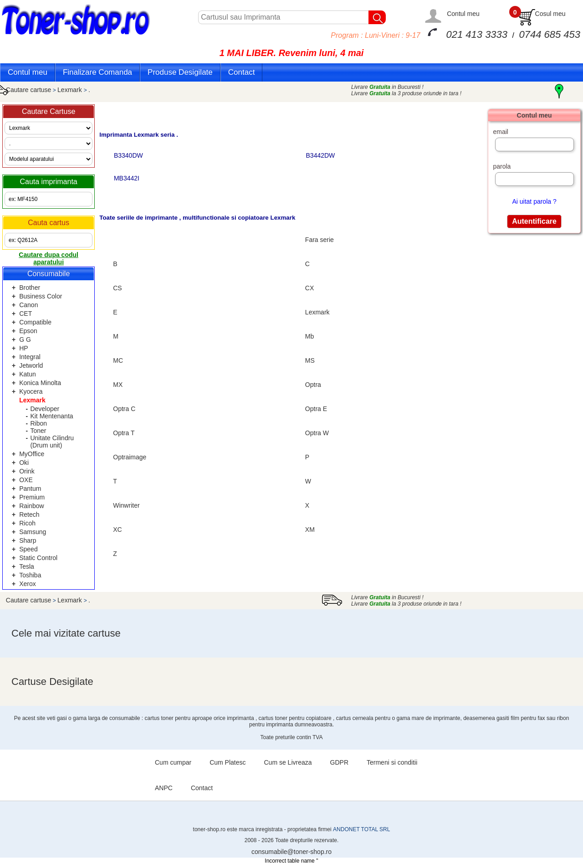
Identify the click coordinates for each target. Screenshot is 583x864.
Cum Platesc (227, 762)
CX (309, 288)
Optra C (124, 408)
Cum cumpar (173, 762)
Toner (38, 430)
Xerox (27, 583)
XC (117, 529)
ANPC (164, 788)
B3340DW (127, 155)
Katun (27, 374)
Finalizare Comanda (97, 72)
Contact (241, 72)
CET (25, 313)
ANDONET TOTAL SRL (361, 829)
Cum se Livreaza (288, 762)
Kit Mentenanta (51, 416)
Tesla (26, 566)
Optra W (317, 433)
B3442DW (319, 155)
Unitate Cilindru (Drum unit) (52, 441)
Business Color (40, 296)
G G (25, 339)
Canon (28, 305)
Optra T (123, 433)
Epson (28, 330)
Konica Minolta (40, 382)
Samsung (32, 531)
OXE (26, 479)
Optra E (316, 408)
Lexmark (70, 89)
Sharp (27, 540)
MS (310, 360)
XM (310, 529)
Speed (28, 549)
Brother (29, 287)
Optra (313, 384)
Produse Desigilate (180, 72)
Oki (24, 462)
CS (117, 288)
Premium (32, 497)
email (500, 131)
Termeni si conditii (392, 762)
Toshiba (30, 575)
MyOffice (31, 454)
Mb (309, 336)
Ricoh (27, 523)
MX (118, 384)
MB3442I (125, 178)
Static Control (38, 557)
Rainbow (31, 505)
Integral (30, 356)
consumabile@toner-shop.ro (291, 851)
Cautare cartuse (28, 89)
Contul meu (463, 13)
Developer (44, 408)
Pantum (30, 488)
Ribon (38, 423)
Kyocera (30, 391)
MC (118, 360)
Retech (29, 514)
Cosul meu (550, 13)
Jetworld (31, 365)
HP (23, 348)
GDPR (339, 762)
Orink (26, 471)
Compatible (35, 322)
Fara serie (319, 239)
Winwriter (126, 505)
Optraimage (129, 457)
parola (502, 166)
